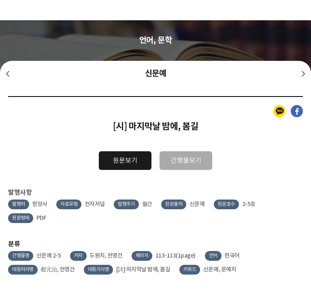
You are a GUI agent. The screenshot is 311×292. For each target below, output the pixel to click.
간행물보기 (186, 160)
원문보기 (125, 160)
